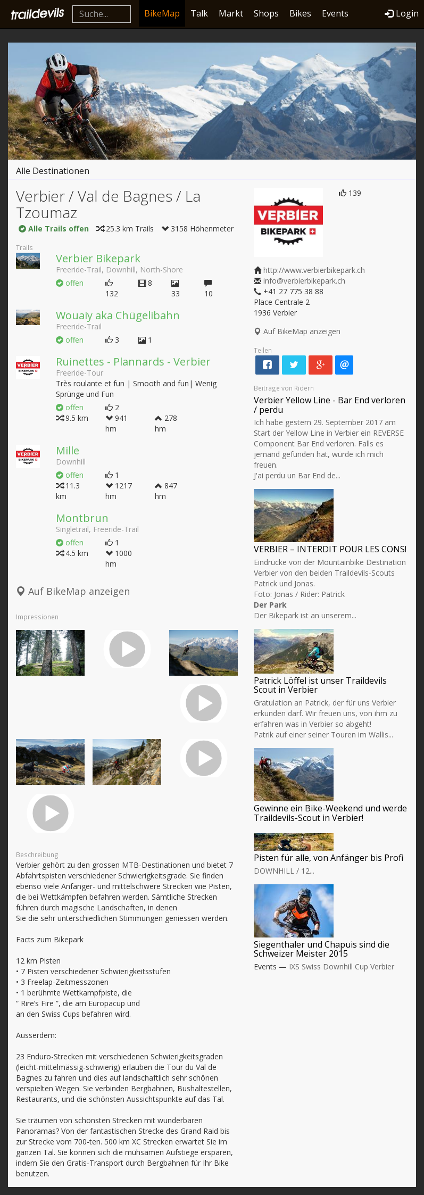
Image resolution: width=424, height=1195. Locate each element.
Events (335, 13)
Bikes (300, 13)
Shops (266, 13)
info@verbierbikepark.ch (304, 281)
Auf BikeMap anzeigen (73, 591)
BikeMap (162, 13)
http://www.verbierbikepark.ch (314, 270)
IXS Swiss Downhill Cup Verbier (341, 966)
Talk (199, 13)
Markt (231, 13)
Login (402, 13)
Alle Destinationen (52, 171)
